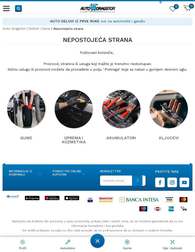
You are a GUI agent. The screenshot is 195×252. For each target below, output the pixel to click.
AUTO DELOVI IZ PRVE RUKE (75, 21)
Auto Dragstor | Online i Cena (26, 28)
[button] (18, 8)
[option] (97, 21)
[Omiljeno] (172, 10)
